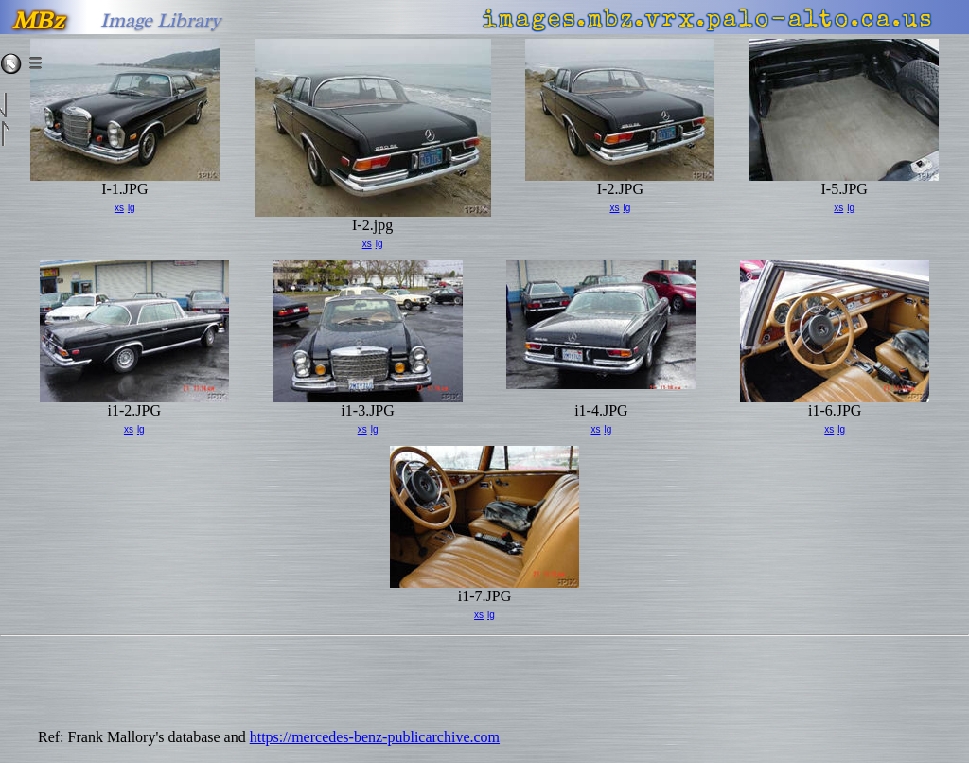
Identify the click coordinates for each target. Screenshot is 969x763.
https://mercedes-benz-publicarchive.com (375, 737)
